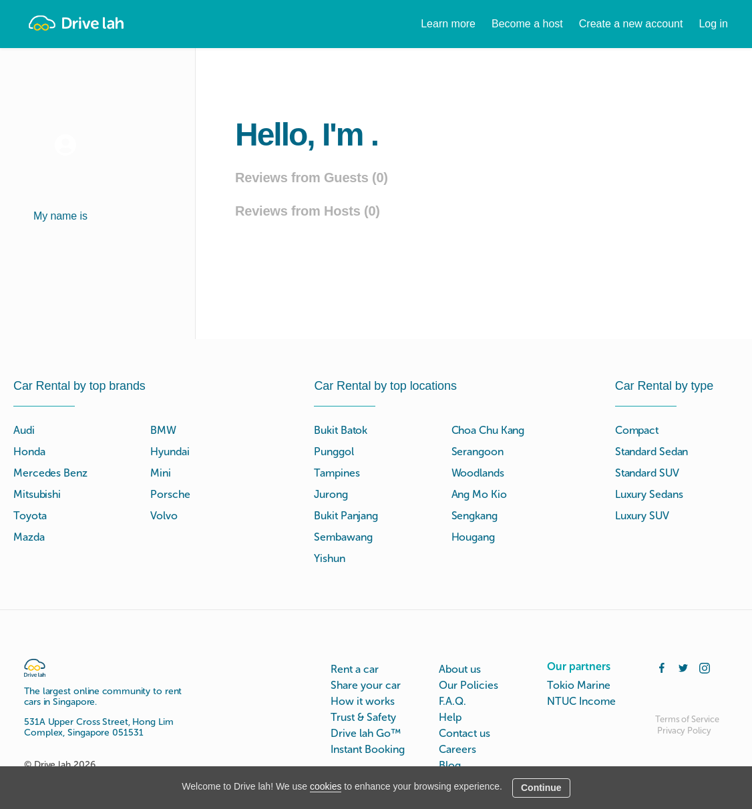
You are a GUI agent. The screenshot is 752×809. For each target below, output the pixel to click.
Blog (450, 765)
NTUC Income (581, 701)
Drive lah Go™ (366, 733)
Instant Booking (368, 749)
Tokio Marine (578, 685)
